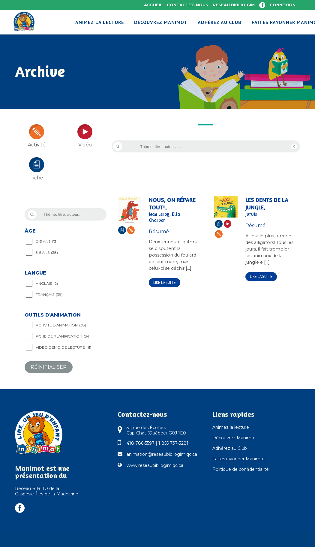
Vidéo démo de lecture (63, 347)
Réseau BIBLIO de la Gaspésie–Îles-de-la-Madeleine (46, 491)
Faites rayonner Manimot (238, 458)
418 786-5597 (140, 443)
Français (49, 295)
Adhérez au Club (229, 448)
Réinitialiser (49, 367)
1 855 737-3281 (173, 443)
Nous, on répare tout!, (173, 209)
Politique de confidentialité (240, 469)
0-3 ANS (47, 241)
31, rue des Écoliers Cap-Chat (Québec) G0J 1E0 (156, 430)
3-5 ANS (47, 253)
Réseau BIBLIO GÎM (234, 4)
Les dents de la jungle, (269, 206)
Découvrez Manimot (234, 437)
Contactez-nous (187, 4)
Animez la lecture (230, 427)
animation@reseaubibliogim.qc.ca (162, 454)
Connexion (283, 4)
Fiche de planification (63, 336)
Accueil (153, 4)
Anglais (47, 283)
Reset (294, 146)
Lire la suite (164, 282)
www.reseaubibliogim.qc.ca (155, 465)
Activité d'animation (61, 325)
